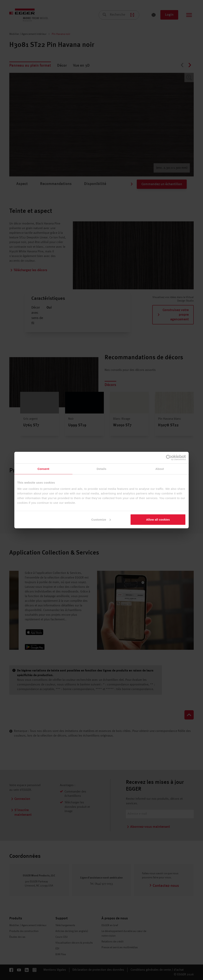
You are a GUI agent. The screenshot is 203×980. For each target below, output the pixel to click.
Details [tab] (101, 468)
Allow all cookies (158, 519)
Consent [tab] (43, 468)
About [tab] (159, 468)
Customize (101, 519)
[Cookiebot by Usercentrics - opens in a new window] (169, 458)
